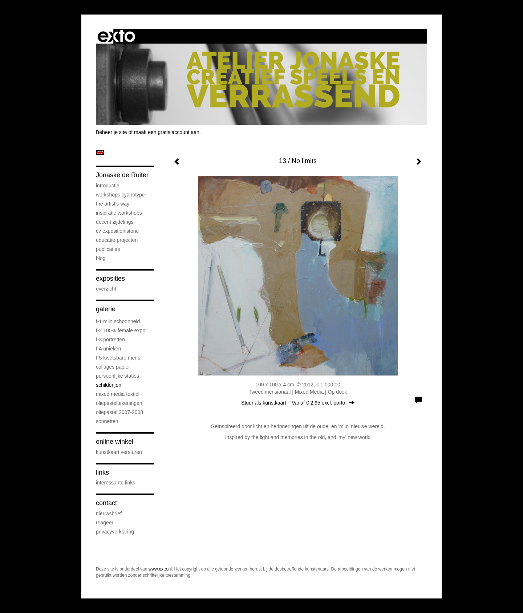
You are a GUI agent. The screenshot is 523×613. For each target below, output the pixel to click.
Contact (106, 503)
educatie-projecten (117, 240)
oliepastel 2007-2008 (119, 412)
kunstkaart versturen (119, 452)
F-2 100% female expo (120, 330)
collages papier (113, 367)
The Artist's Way (112, 204)
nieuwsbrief (109, 513)
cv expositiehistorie (117, 231)
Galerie (105, 309)
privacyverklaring (115, 532)
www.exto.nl (160, 569)
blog (100, 258)
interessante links (115, 483)
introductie (107, 185)
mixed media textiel (117, 394)
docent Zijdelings (115, 222)
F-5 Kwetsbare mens (118, 358)
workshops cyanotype (120, 195)
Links (102, 472)
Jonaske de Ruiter (122, 175)
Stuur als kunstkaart (297, 403)
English (100, 152)
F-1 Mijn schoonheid (118, 321)
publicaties (108, 249)
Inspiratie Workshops (119, 213)
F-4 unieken (108, 349)
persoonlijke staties (117, 376)
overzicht (106, 289)
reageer (104, 522)
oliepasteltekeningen (119, 403)
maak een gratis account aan (166, 132)
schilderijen (108, 385)
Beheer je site (111, 132)
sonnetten (107, 421)
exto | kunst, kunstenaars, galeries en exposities (116, 36)
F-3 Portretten (110, 339)
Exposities (110, 278)
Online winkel (114, 441)
